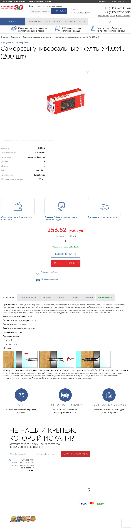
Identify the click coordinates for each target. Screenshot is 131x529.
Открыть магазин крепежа (39, 1)
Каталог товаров (60, 481)
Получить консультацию (75, 454)
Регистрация (123, 2)
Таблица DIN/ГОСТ (61, 514)
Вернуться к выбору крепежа (15, 43)
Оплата (60, 298)
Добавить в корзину (65, 263)
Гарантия (88, 298)
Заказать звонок (123, 16)
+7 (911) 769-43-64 (118, 8)
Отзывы (74, 298)
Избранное (100, 2)
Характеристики (28, 298)
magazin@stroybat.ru (106, 16)
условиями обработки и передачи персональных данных (23, 462)
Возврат (56, 493)
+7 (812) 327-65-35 (118, 12)
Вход (112, 2)
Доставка (46, 298)
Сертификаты (58, 497)
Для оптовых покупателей (13, 1)
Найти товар (59, 11)
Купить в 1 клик (65, 254)
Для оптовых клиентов (116, 526)
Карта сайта (58, 502)
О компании (58, 485)
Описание (8, 298)
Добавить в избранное (50, 272)
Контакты (57, 510)
